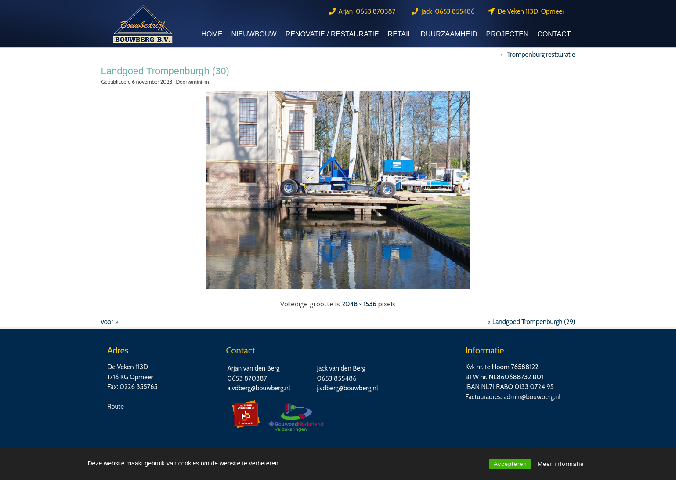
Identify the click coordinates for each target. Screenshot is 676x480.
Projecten (507, 34)
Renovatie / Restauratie (332, 34)
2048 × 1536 (359, 304)
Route (116, 407)
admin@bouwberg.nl (531, 397)
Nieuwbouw (254, 34)
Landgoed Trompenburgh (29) (533, 322)
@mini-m (198, 81)
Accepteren (510, 464)
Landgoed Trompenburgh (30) (165, 70)
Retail (400, 34)
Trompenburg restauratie (537, 54)
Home (212, 34)
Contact (554, 34)
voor (107, 322)
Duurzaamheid (449, 34)
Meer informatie (561, 464)
